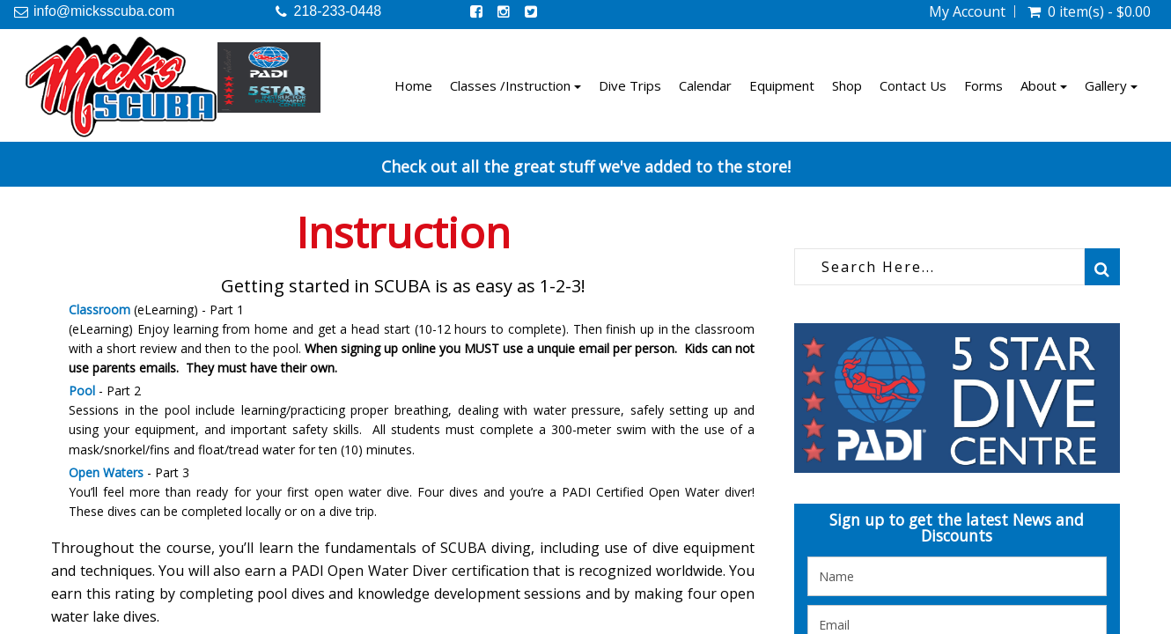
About (1043, 85)
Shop (847, 85)
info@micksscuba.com (103, 11)
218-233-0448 (338, 11)
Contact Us (913, 85)
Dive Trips (630, 85)
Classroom (99, 309)
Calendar (705, 85)
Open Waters (106, 472)
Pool (82, 390)
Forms (983, 85)
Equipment (781, 85)
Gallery (1111, 85)
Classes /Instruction (515, 85)
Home (413, 85)
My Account (967, 11)
